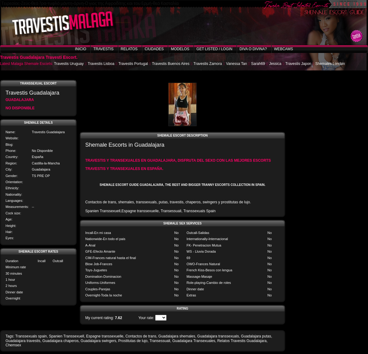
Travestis (103, 49)
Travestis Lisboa (101, 64)
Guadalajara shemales (176, 336)
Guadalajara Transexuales (193, 341)
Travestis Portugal (133, 64)
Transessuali (159, 341)
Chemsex (13, 345)
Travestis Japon (298, 64)
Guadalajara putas (256, 336)
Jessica (275, 64)
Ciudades (154, 49)
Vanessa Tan (236, 64)
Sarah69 (258, 64)
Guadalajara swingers (98, 341)
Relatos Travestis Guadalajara (241, 341)
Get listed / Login (214, 49)
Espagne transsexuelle (104, 336)
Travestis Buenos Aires (170, 64)
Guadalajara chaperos (60, 341)
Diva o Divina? (253, 49)
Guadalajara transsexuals (218, 336)
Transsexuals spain (31, 336)
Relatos (129, 49)
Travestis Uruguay (69, 64)
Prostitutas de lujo (133, 341)
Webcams (283, 49)
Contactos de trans (140, 336)
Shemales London (330, 64)
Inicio (80, 49)
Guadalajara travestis (23, 341)
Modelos (180, 49)
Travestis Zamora (208, 64)
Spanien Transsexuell (66, 336)
